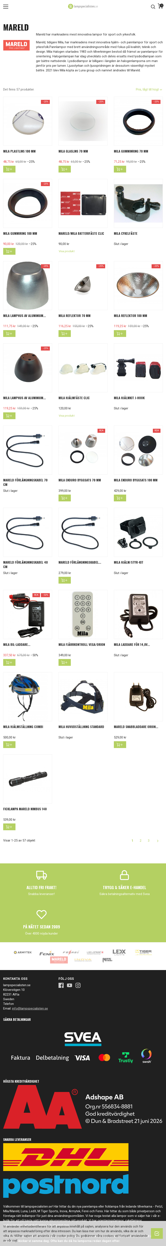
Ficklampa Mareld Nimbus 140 (25, 808)
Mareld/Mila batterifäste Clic (81, 233)
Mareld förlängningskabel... (80, 562)
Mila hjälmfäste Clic (74, 397)
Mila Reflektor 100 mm (130, 315)
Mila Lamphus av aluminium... (24, 315)
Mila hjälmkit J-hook (129, 397)
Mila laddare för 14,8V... (132, 644)
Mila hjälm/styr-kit (128, 562)
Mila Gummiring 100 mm (20, 233)
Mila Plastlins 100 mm (19, 151)
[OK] (157, 1233)
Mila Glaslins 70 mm (73, 151)
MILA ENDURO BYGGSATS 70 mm (80, 480)
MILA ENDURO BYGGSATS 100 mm (136, 480)
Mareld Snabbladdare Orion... (136, 726)
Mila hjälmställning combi (23, 726)
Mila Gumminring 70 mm (131, 151)
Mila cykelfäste (125, 233)
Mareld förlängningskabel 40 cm (25, 564)
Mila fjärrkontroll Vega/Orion (82, 644)
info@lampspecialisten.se (30, 1008)
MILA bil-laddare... (16, 644)
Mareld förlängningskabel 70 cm (25, 482)
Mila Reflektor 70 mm (75, 315)
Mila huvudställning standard (81, 726)
